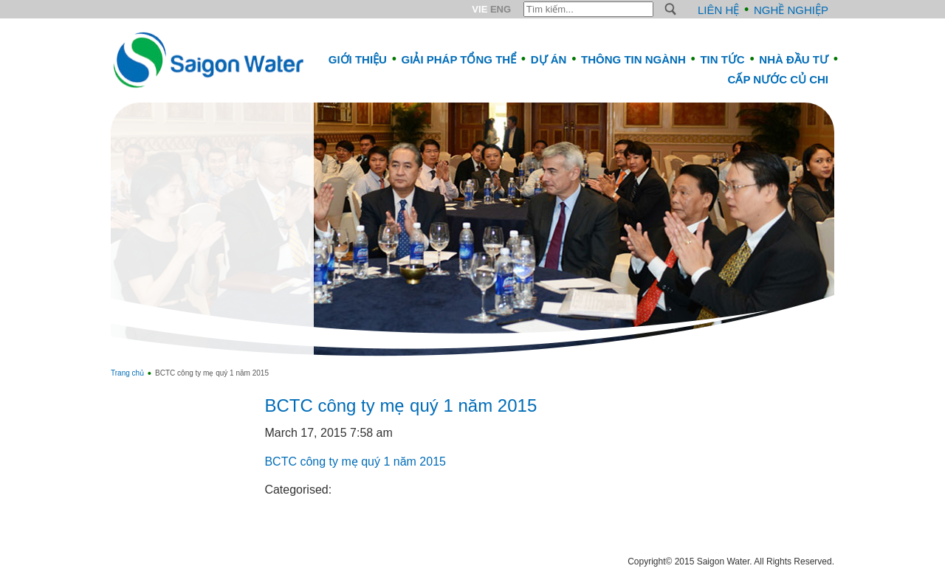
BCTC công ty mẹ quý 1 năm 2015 (400, 405)
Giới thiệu (358, 59)
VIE (479, 9)
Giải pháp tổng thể (459, 59)
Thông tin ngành (633, 59)
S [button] (670, 9)
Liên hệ (718, 10)
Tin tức (722, 59)
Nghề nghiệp (791, 10)
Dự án (549, 59)
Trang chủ (127, 373)
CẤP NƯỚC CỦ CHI (778, 79)
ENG (500, 9)
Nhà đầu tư (793, 59)
